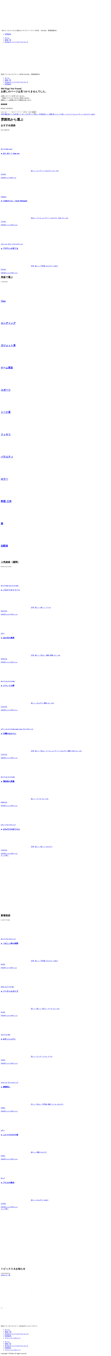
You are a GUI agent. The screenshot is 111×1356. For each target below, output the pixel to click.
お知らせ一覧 (5, 1275)
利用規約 (8, 84)
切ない (36, 114)
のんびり (87, 114)
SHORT (5, 177)
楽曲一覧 (8, 40)
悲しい (31, 114)
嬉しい (19, 114)
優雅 (6, 114)
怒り (54, 114)
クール (72, 114)
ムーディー (79, 114)
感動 (51, 114)
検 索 (33, 112)
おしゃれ (25, 114)
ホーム (7, 38)
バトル (67, 114)
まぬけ (92, 114)
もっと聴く (5, 855)
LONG (12, 177)
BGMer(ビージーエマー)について (16, 42)
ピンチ (59, 114)
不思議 (41, 114)
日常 (2, 114)
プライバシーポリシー (13, 1338)
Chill (15, 114)
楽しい (10, 114)
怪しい (46, 114)
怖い (63, 114)
